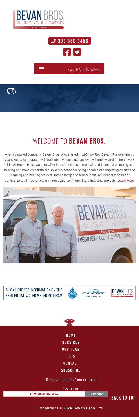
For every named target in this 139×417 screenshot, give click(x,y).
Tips (71, 356)
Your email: (71, 388)
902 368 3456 (69, 41)
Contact (71, 363)
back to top (123, 397)
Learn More (125, 180)
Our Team (71, 349)
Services (71, 342)
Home (71, 335)
